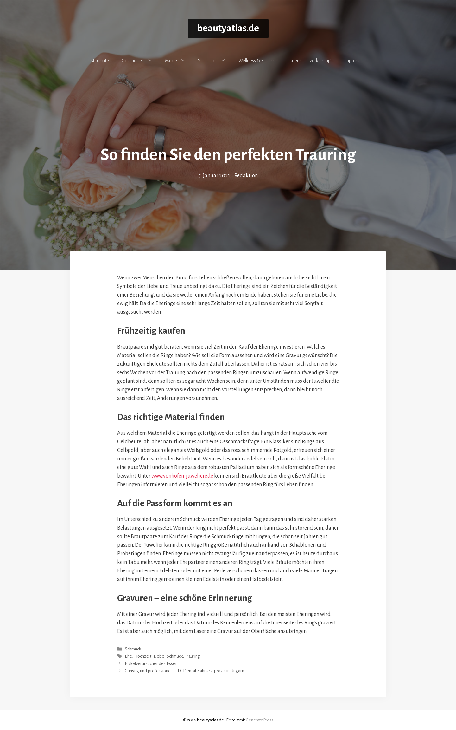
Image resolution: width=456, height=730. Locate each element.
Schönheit (215, 60)
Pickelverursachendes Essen (151, 663)
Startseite (100, 60)
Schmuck (133, 649)
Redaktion (246, 176)
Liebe (159, 656)
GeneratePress (259, 720)
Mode (178, 60)
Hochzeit (142, 656)
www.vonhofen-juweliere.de (182, 476)
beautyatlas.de (228, 28)
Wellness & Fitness (256, 60)
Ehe (128, 656)
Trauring (192, 656)
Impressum (354, 60)
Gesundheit (140, 60)
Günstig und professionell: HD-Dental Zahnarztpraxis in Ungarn (184, 671)
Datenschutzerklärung (309, 60)
